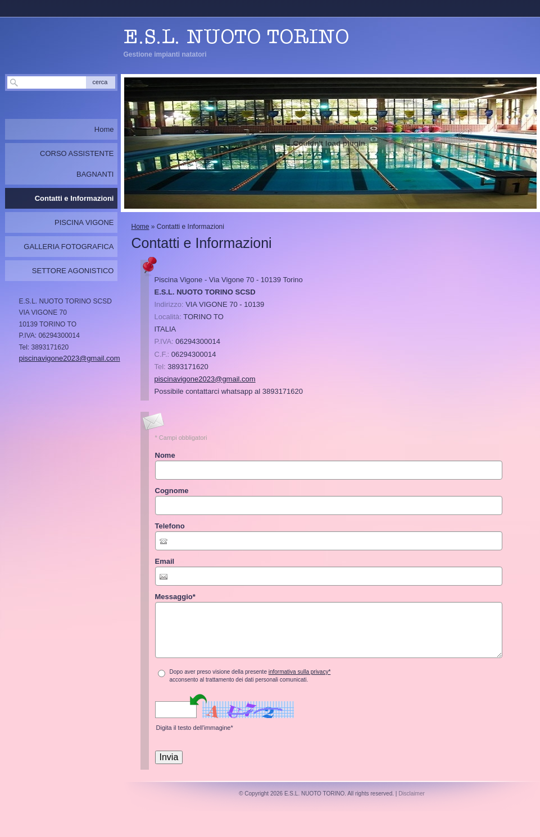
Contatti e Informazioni (74, 198)
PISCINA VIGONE (84, 222)
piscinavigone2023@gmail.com (205, 379)
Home (140, 227)
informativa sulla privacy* (300, 672)
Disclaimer (411, 793)
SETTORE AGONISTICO (73, 270)
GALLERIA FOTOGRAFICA (69, 246)
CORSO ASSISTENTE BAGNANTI (77, 163)
